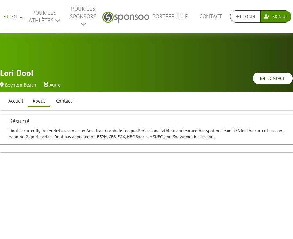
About (39, 101)
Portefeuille (170, 16)
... (21, 16)
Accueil (15, 101)
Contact (210, 16)
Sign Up (276, 16)
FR (5, 16)
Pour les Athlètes (44, 16)
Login (245, 16)
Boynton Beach (20, 85)
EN (14, 16)
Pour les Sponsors (83, 16)
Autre (54, 85)
